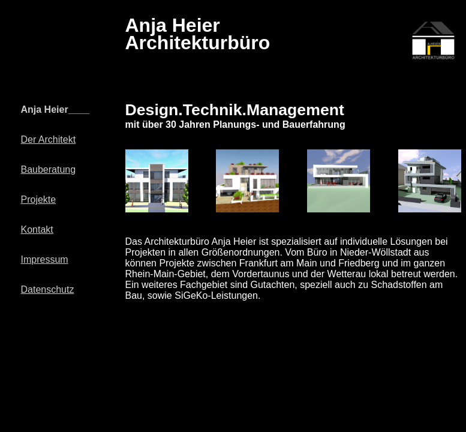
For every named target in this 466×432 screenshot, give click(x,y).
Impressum (44, 259)
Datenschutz (47, 289)
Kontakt (37, 229)
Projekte (38, 199)
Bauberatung (48, 169)
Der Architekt (48, 139)
